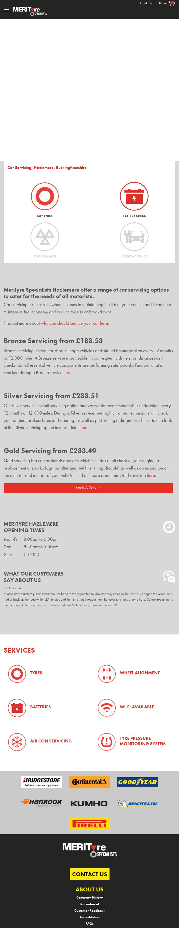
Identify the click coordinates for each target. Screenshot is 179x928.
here (67, 373)
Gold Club (146, 3)
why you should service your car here (74, 323)
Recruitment (89, 904)
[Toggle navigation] (6, 9)
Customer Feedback (89, 910)
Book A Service (88, 488)
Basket (167, 3)
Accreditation (90, 917)
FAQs (89, 923)
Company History (89, 897)
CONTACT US (89, 874)
